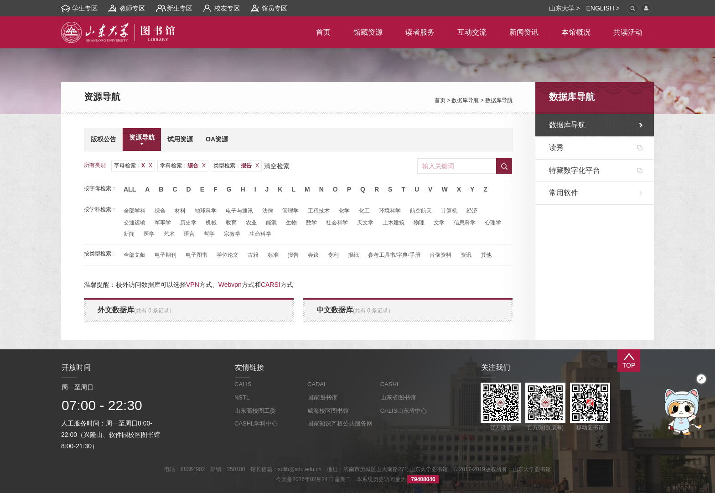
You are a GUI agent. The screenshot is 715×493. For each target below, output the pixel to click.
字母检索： (133, 165)
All (130, 189)
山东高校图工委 (255, 410)
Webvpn (230, 284)
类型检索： (236, 165)
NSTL (241, 397)
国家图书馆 (322, 397)
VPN (192, 284)
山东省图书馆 (398, 397)
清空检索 (277, 166)
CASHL (390, 384)
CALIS (243, 384)
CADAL (317, 384)
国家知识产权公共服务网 (340, 423)
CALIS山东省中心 (403, 410)
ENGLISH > (603, 8)
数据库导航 (465, 100)
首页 (440, 100)
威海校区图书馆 (328, 410)
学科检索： (183, 165)
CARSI (270, 284)
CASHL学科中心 (256, 423)
